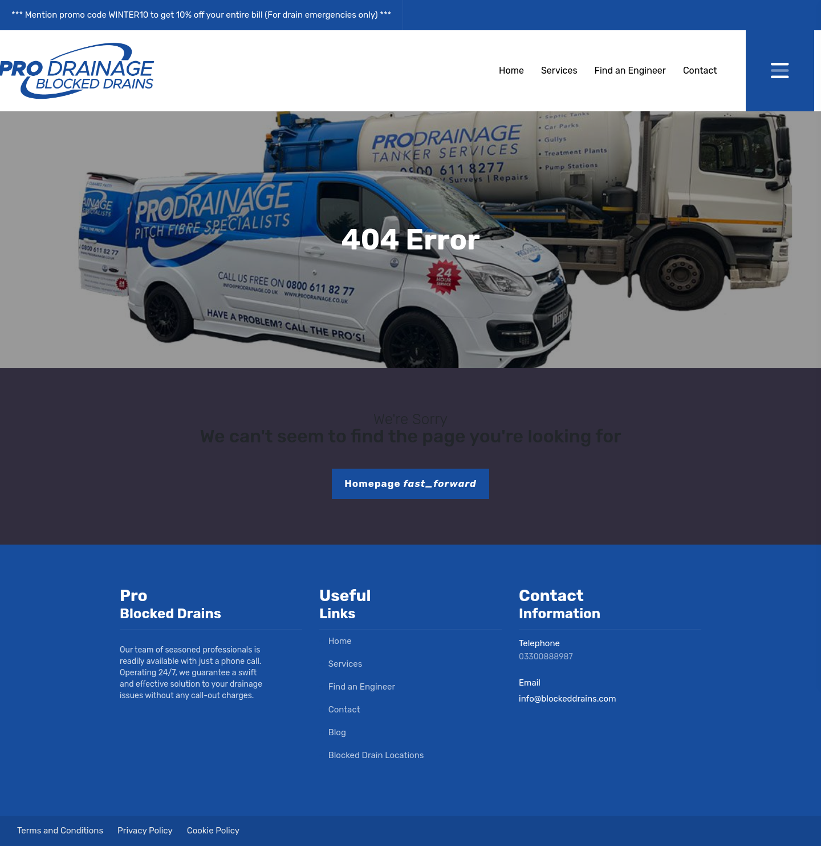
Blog (332, 732)
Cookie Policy (213, 830)
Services (559, 70)
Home (511, 70)
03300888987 (546, 657)
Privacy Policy (145, 830)
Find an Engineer (630, 70)
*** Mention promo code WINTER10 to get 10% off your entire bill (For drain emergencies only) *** (201, 15)
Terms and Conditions (60, 830)
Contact (700, 70)
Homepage (410, 483)
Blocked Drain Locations (371, 755)
